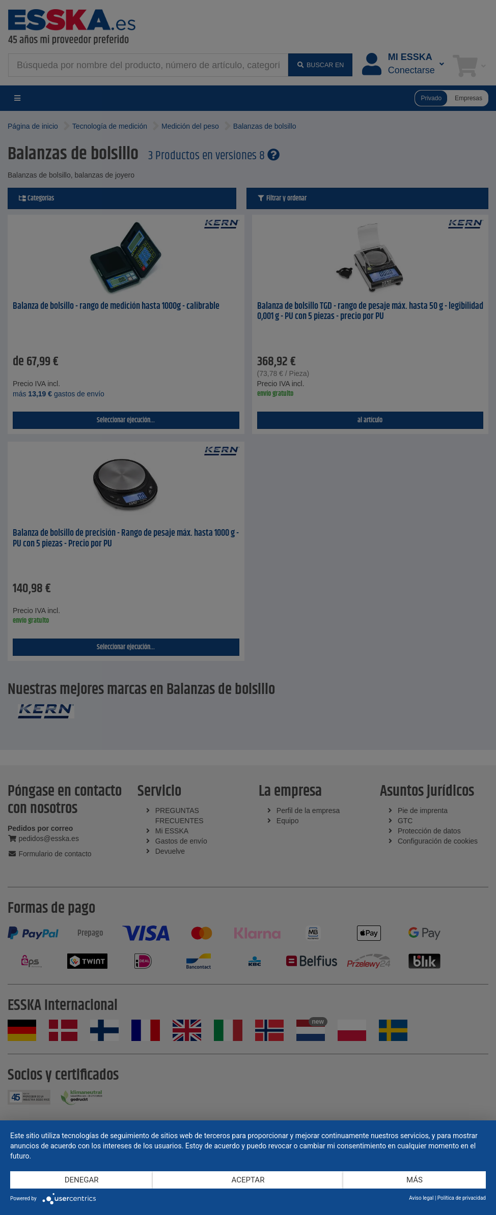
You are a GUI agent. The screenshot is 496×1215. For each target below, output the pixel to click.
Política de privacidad (461, 1198)
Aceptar (248, 1179)
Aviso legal (421, 1198)
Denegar (82, 1179)
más (414, 1179)
